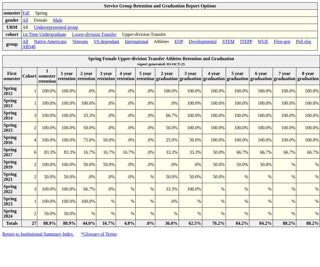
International (136, 41)
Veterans (80, 41)
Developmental (203, 41)
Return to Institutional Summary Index (38, 234)
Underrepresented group (56, 27)
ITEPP (246, 41)
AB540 (29, 46)
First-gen (282, 41)
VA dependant (106, 41)
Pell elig (303, 41)
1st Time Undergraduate (44, 34)
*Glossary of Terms (99, 234)
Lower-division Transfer (94, 34)
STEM (228, 41)
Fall (26, 13)
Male (57, 20)
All (25, 20)
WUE (263, 41)
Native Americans (50, 41)
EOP (179, 41)
